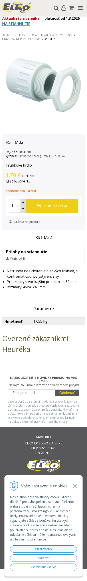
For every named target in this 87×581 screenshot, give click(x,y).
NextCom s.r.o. (52, 576)
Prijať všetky (43, 549)
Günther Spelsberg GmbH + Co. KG (41, 156)
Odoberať (67, 393)
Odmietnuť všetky (43, 567)
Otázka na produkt (24, 222)
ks (18, 206)
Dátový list (19, 258)
